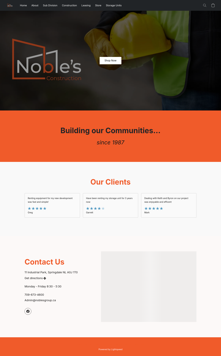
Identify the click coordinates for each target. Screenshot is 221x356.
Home (23, 5)
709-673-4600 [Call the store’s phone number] (34, 294)
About (34, 5)
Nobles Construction (84, 344)
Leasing (86, 5)
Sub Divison (108, 344)
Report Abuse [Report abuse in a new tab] (139, 344)
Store (98, 5)
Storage (119, 344)
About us (128, 344)
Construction (69, 5)
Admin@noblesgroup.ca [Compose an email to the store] (40, 300)
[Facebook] (28, 311)
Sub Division (50, 5)
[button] (10, 5)
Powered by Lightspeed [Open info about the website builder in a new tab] (110, 349)
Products (98, 344)
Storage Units (114, 5)
